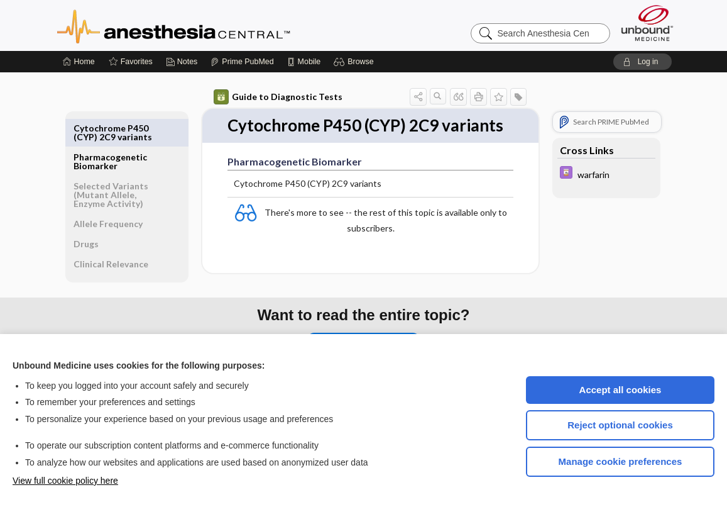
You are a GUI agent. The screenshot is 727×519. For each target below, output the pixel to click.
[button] (355, 61)
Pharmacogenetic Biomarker (110, 132)
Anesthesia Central (213, 25)
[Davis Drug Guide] (606, 174)
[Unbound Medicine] (647, 23)
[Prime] (241, 61)
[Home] (79, 61)
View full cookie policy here (65, 481)
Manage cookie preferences (620, 461)
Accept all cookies (620, 389)
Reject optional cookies (620, 425)
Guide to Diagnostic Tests (278, 96)
